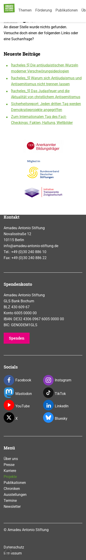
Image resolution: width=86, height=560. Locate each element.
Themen (25, 10)
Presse (9, 465)
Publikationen (66, 10)
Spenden (16, 338)
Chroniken (12, 488)
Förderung (43, 10)
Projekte (10, 476)
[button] (8, 551)
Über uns (11, 459)
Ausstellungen (15, 494)
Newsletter (12, 506)
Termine (10, 500)
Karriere (10, 471)
